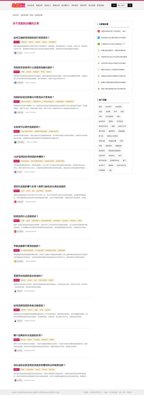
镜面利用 (109, 146)
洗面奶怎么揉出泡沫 (26, 101)
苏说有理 (18, 291)
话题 (31, 15)
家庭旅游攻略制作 (115, 150)
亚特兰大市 (122, 126)
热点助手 (18, 380)
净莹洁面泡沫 (56, 220)
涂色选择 (118, 106)
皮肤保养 (37, 42)
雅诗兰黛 (23, 339)
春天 (119, 155)
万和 (100, 116)
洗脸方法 (49, 71)
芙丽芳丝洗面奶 (43, 280)
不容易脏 (102, 170)
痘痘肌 (41, 310)
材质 (122, 111)
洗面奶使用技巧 (70, 101)
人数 (110, 170)
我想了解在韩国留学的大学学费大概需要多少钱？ (114, 89)
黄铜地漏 (121, 131)
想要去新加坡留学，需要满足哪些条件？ (114, 50)
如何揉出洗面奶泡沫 (48, 101)
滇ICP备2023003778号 (95, 392)
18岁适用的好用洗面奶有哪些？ (30, 156)
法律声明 (129, 392)
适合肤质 (44, 42)
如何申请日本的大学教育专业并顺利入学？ (114, 63)
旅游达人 (47, 5)
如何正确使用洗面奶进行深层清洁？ (32, 37)
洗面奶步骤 (38, 15)
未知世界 (102, 121)
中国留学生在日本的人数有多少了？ (113, 44)
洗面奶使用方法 (37, 101)
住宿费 (108, 111)
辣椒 (113, 126)
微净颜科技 (44, 339)
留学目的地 (102, 160)
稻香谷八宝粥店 (112, 136)
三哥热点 (18, 53)
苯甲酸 (42, 71)
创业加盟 (91, 5)
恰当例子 (109, 106)
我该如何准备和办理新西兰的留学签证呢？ (114, 76)
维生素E (30, 339)
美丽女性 (39, 5)
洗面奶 (36, 310)
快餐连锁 (118, 146)
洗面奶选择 (36, 71)
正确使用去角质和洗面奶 (40, 131)
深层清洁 (31, 42)
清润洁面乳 (73, 220)
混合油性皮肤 (29, 369)
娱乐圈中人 (65, 5)
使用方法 (30, 310)
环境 (121, 141)
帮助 (124, 392)
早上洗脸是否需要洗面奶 (27, 250)
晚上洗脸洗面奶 (39, 250)
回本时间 (102, 155)
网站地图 (86, 392)
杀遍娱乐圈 (112, 141)
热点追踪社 (18, 261)
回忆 (118, 116)
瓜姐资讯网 (24, 15)
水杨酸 (22, 71)
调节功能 (102, 131)
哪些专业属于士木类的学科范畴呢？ (113, 69)
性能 (100, 146)
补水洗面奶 (37, 339)
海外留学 (75, 5)
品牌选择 (23, 310)
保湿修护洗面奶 (60, 161)
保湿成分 (30, 280)
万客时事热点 (19, 142)
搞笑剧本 (102, 150)
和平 (115, 111)
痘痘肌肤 (28, 71)
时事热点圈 (18, 83)
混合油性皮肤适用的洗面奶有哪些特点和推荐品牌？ (40, 365)
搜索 (114, 5)
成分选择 (47, 310)
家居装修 (100, 5)
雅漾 (33, 191)
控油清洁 (37, 369)
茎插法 (111, 121)
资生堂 (22, 191)
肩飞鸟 (101, 136)
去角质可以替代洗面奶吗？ (27, 127)
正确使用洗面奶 (60, 101)
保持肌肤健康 (61, 250)
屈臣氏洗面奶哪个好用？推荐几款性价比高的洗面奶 (40, 186)
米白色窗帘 (109, 116)
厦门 (124, 160)
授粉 (100, 106)
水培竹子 (102, 165)
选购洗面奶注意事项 (51, 250)
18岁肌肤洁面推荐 (49, 161)
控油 (35, 280)
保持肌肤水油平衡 (53, 131)
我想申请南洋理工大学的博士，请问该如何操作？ (114, 31)
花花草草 (83, 5)
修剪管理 (112, 131)
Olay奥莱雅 (48, 191)
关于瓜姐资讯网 (113, 392)
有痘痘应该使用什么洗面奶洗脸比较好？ (34, 67)
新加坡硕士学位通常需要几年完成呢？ (114, 37)
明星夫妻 (102, 141)
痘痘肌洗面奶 (35, 220)
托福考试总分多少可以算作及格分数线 (114, 57)
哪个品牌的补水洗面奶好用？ (28, 335)
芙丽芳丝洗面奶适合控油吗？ (28, 276)
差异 (100, 111)
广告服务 (105, 392)
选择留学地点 (114, 160)
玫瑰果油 (52, 339)
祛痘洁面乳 (65, 220)
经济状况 (120, 121)
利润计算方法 (121, 165)
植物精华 (51, 280)
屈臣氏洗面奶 (39, 191)
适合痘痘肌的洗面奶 (46, 220)
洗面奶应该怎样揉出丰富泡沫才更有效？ (34, 97)
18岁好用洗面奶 (25, 161)
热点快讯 (30, 5)
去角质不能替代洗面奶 (26, 131)
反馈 (120, 392)
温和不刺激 (51, 369)
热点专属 (18, 350)
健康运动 (56, 5)
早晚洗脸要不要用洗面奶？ (27, 246)
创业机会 (112, 155)
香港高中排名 (103, 126)
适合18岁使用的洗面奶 (37, 161)
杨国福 (111, 165)
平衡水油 (44, 369)
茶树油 (79, 220)
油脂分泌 (23, 280)
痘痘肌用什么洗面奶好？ (26, 216)
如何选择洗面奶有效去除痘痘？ (29, 305)
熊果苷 (28, 220)
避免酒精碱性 (52, 42)
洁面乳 (28, 191)
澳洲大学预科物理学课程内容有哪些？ (114, 82)
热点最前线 (18, 202)
